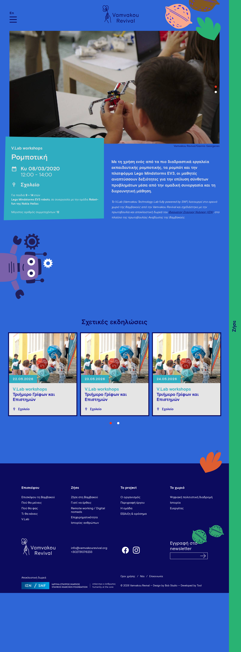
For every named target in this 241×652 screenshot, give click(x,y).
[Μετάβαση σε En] (13, 13)
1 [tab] (216, 87)
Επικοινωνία (156, 576)
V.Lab (25, 519)
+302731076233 (81, 551)
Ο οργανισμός (130, 497)
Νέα (142, 576)
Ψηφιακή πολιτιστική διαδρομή (191, 497)
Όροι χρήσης (127, 576)
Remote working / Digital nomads (88, 510)
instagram (136, 550)
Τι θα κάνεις (29, 513)
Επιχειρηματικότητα (84, 517)
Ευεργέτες (177, 508)
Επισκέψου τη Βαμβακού (38, 497)
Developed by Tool (191, 585)
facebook (125, 550)
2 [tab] (216, 92)
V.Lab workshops (26, 148)
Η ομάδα (126, 508)
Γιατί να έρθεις (81, 502)
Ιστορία (175, 502)
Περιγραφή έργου (132, 502)
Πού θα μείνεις (31, 502)
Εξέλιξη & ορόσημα (133, 513)
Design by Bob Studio (165, 585)
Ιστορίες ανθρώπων (85, 522)
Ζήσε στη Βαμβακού (84, 497)
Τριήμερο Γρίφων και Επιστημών (34, 397)
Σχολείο (30, 184)
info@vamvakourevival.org (89, 548)
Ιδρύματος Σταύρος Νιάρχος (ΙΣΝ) (191, 212)
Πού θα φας (29, 508)
